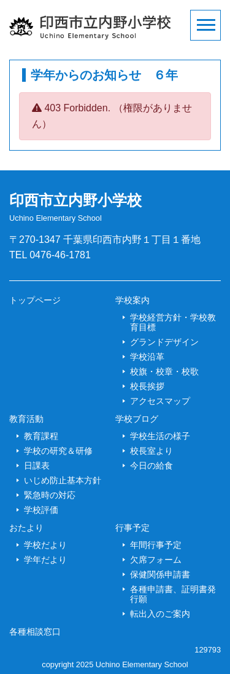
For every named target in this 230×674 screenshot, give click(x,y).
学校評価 (41, 510)
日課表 (37, 465)
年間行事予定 (156, 545)
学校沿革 (147, 357)
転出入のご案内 (160, 614)
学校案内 (132, 300)
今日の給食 (151, 465)
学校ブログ (136, 419)
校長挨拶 (147, 386)
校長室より (151, 451)
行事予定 (132, 528)
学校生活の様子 (160, 436)
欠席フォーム (156, 560)
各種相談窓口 (35, 631)
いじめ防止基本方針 (62, 480)
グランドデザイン (164, 342)
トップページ (35, 300)
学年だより (45, 560)
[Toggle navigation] (205, 25)
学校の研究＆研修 (58, 451)
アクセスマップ (160, 401)
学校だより (45, 545)
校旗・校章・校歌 (164, 371)
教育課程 (41, 436)
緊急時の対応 (49, 495)
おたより (26, 528)
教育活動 (26, 419)
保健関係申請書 (160, 574)
